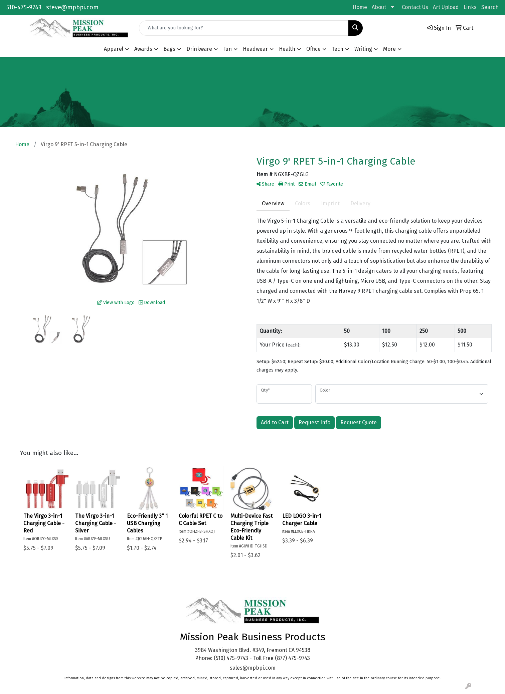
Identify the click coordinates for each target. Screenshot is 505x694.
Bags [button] (169, 49)
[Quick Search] (244, 28)
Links (470, 7)
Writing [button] (363, 49)
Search (490, 7)
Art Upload (446, 7)
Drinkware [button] (199, 49)
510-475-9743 (23, 7)
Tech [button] (337, 49)
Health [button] (287, 49)
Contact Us (415, 7)
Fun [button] (227, 49)
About (379, 7)
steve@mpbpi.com (72, 7)
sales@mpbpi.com (253, 668)
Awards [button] (143, 49)
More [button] (389, 49)
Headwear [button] (255, 49)
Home (360, 7)
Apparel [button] (113, 49)
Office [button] (313, 49)
